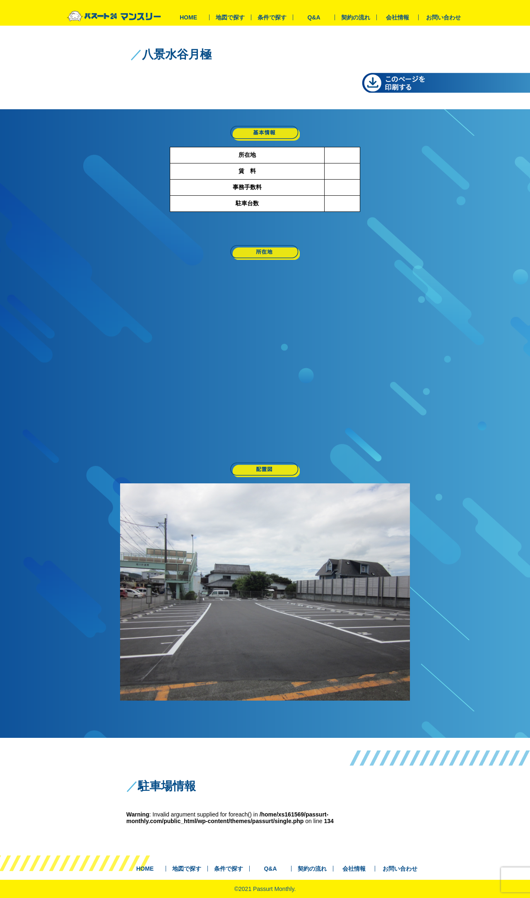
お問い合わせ (443, 17)
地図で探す (230, 17)
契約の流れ (355, 17)
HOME (188, 17)
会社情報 (397, 17)
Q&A (313, 17)
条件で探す (272, 17)
